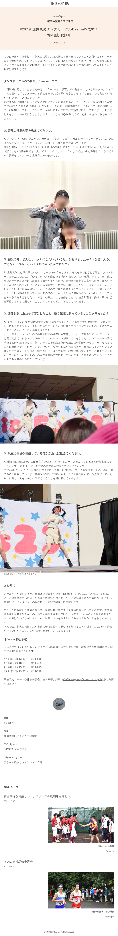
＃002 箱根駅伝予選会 (18, 861)
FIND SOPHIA (59, 3)
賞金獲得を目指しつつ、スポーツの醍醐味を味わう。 (38, 796)
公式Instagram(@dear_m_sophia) (83, 679)
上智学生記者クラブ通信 (59, 21)
